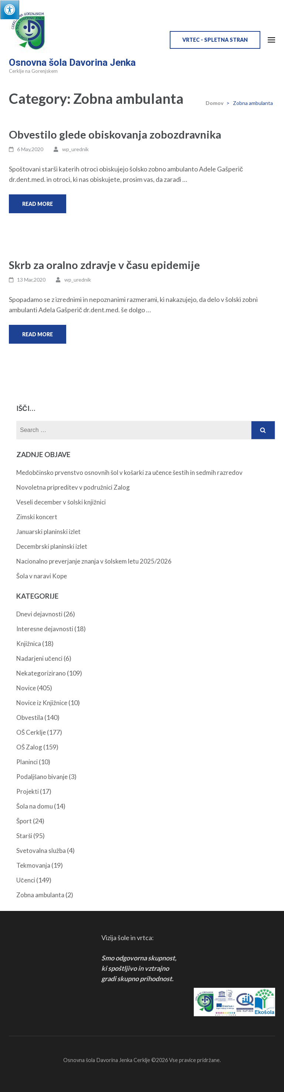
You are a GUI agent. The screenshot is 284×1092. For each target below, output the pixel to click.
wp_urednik (75, 149)
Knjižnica (28, 643)
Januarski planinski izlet (48, 531)
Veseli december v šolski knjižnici (61, 502)
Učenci (25, 880)
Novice (26, 688)
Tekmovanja (33, 865)
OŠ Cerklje (31, 732)
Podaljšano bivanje (42, 776)
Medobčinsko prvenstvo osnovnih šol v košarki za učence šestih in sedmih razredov (129, 472)
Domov (214, 103)
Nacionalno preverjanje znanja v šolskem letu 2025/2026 (94, 561)
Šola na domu (34, 806)
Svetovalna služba (41, 850)
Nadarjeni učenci (39, 658)
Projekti (27, 791)
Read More (37, 204)
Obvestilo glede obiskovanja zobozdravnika (115, 134)
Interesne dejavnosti (44, 629)
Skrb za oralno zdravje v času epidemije (104, 264)
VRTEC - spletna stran (215, 40)
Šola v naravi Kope (41, 576)
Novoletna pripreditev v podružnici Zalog (73, 487)
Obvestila (29, 717)
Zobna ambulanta (40, 895)
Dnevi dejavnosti (39, 614)
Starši (24, 836)
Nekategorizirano (41, 673)
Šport (24, 821)
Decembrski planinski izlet (51, 546)
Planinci (27, 762)
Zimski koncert (36, 517)
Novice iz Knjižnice (41, 703)
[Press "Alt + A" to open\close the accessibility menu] (9, 9)
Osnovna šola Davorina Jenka (72, 62)
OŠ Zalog (29, 747)
